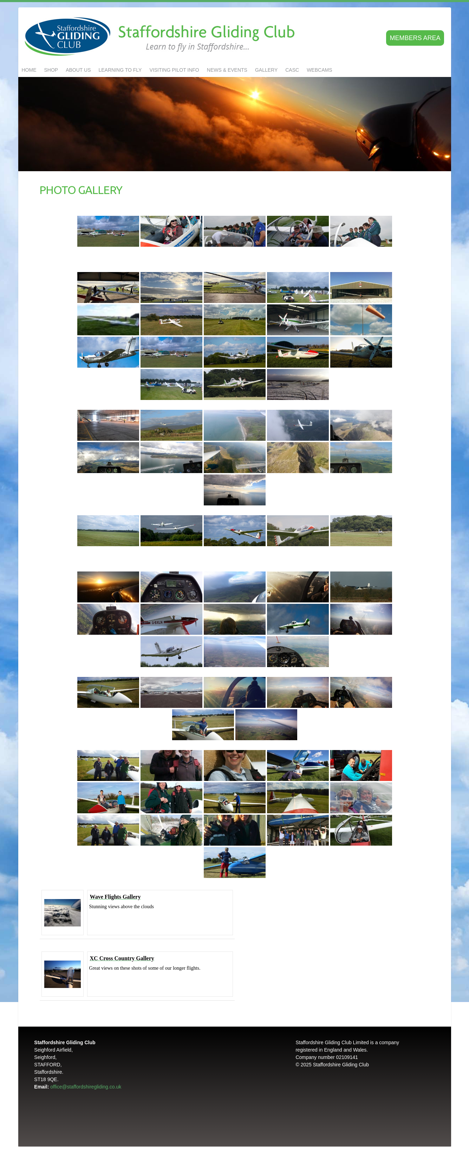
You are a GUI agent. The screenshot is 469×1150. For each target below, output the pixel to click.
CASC (292, 70)
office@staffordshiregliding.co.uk (85, 1087)
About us (78, 70)
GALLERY (266, 70)
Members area (415, 37)
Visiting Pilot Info (174, 70)
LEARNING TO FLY (120, 70)
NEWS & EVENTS (227, 70)
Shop (51, 70)
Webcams (319, 70)
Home (29, 70)
